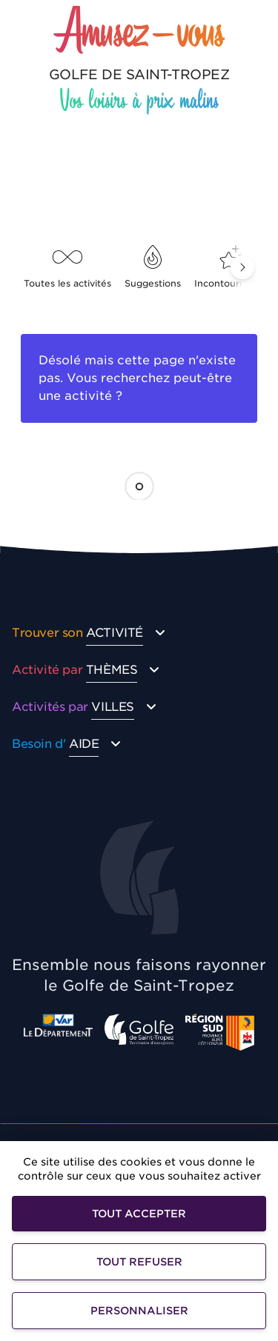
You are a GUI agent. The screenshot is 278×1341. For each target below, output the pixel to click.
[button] (242, 267)
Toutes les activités (67, 267)
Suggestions (153, 267)
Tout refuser (139, 1262)
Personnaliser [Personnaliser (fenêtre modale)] (139, 1311)
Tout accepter (139, 1214)
